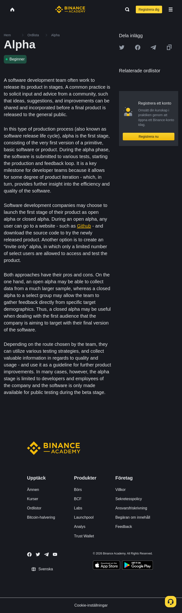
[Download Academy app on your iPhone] (106, 566)
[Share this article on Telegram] (153, 47)
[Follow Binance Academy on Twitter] (38, 554)
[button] (170, 9)
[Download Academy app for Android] (137, 566)
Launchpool (84, 517)
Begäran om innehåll (132, 517)
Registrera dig (149, 9)
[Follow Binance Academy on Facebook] (29, 554)
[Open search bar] (126, 9)
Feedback (123, 527)
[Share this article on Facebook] (138, 47)
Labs (78, 508)
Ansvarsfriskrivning (131, 508)
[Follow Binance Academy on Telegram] (46, 554)
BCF (78, 499)
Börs (78, 490)
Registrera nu (149, 136)
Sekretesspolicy (128, 499)
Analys (79, 527)
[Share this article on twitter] (122, 47)
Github (84, 226)
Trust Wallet (84, 536)
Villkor (120, 490)
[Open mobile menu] (170, 9)
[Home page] (70, 9)
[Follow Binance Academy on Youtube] (55, 554)
